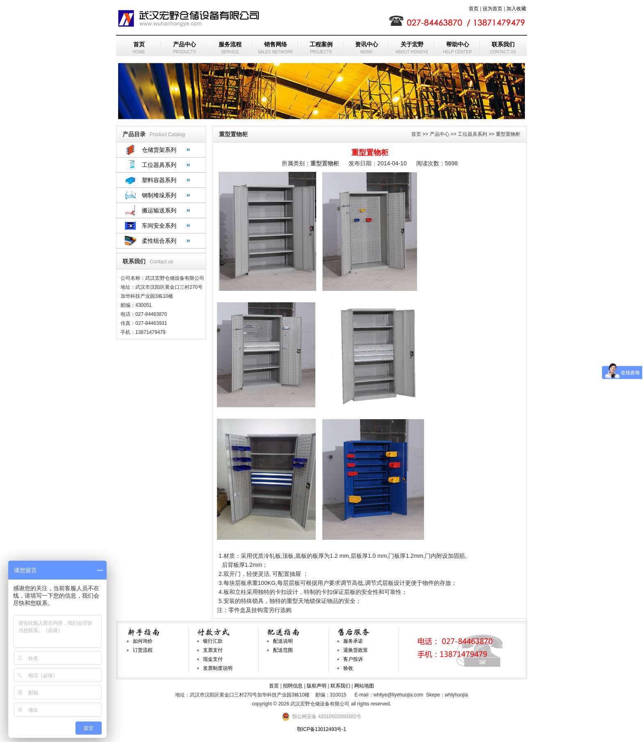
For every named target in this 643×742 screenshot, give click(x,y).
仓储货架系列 (159, 149)
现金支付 (213, 659)
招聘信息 (293, 686)
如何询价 (143, 641)
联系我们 (340, 686)
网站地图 (364, 686)
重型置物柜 (324, 163)
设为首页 (492, 8)
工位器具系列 (159, 165)
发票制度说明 (218, 668)
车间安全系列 (159, 225)
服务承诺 (353, 641)
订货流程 (143, 650)
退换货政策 (355, 650)
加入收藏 (516, 8)
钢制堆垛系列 (159, 195)
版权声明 (316, 686)
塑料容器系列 (159, 180)
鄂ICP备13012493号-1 (321, 729)
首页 (474, 8)
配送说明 (283, 641)
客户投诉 (353, 659)
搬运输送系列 (159, 210)
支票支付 (213, 650)
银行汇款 (213, 641)
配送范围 (283, 650)
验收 (348, 668)
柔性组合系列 (159, 240)
